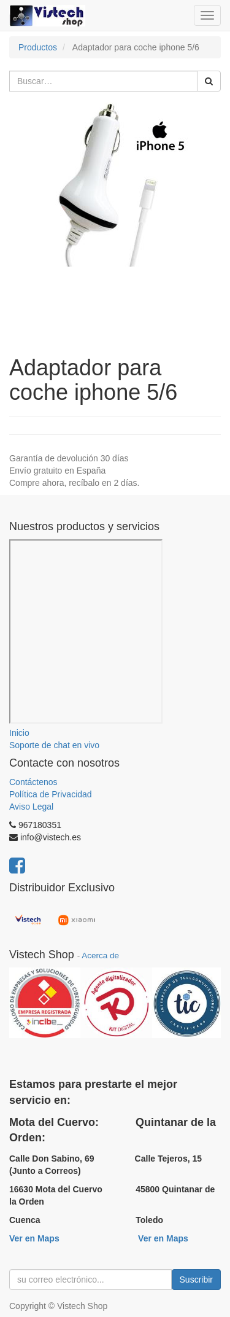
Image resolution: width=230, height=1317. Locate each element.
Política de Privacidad (50, 794)
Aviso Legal (31, 806)
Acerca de (100, 955)
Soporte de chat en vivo (54, 745)
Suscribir (196, 1279)
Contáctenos (33, 782)
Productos (37, 47)
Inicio (19, 733)
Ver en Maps (34, 1238)
